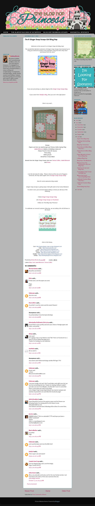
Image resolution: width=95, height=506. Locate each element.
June (78, 189)
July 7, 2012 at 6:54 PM (35, 376)
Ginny (31, 334)
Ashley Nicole (15, 56)
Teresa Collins (56, 160)
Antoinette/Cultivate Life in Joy (39, 322)
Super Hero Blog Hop (83, 139)
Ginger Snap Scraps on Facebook (48, 200)
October (79, 129)
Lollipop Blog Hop (82, 158)
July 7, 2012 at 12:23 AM (35, 273)
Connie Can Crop (34, 461)
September (80, 132)
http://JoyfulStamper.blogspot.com (49, 251)
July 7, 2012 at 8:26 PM (35, 409)
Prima (48, 162)
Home (5, 32)
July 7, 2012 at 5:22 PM (35, 363)
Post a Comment (32, 484)
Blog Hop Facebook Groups (55, 32)
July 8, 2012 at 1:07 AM (35, 456)
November (80, 127)
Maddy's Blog (43, 94)
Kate (30, 278)
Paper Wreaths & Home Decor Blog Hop (83, 155)
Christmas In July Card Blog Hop (83, 168)
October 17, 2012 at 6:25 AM (36, 480)
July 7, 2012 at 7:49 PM (35, 394)
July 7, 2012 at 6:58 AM (35, 317)
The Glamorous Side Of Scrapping (26, 32)
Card (33, 262)
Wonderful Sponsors (79, 32)
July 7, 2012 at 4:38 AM (35, 297)
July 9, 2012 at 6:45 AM (35, 467)
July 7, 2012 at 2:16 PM (34, 343)
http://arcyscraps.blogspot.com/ (50, 252)
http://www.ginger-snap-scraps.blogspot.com (49, 246)
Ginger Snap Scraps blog (60, 89)
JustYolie (32, 348)
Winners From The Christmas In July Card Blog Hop (83, 164)
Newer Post (29, 491)
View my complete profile (10, 82)
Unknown (32, 293)
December (80, 125)
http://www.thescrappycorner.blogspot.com (50, 254)
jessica (31, 414)
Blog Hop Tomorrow (83, 145)
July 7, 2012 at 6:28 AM (35, 307)
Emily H (31, 451)
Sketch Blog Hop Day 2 (83, 186)
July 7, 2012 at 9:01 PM (35, 425)
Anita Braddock (34, 399)
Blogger (57, 501)
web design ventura (34, 478)
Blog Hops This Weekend (84, 160)
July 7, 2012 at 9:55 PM (35, 446)
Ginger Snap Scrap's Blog (58, 175)
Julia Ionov (32, 473)
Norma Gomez (33, 268)
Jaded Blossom (38, 149)
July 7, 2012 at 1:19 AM (34, 288)
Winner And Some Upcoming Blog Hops (83, 176)
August (79, 134)
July (78, 137)
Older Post (66, 491)
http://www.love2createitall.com (49, 249)
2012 (77, 123)
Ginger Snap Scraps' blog (49, 197)
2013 (77, 120)
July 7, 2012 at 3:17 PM (34, 353)
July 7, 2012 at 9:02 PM (35, 436)
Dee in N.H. (32, 303)
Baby (30, 262)
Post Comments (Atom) (39, 494)
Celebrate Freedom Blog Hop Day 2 (84, 180)
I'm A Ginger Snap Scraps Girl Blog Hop (84, 172)
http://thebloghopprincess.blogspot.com (50, 255)
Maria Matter (33, 430)
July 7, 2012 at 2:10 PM (35, 328)
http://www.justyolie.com (49, 248)
